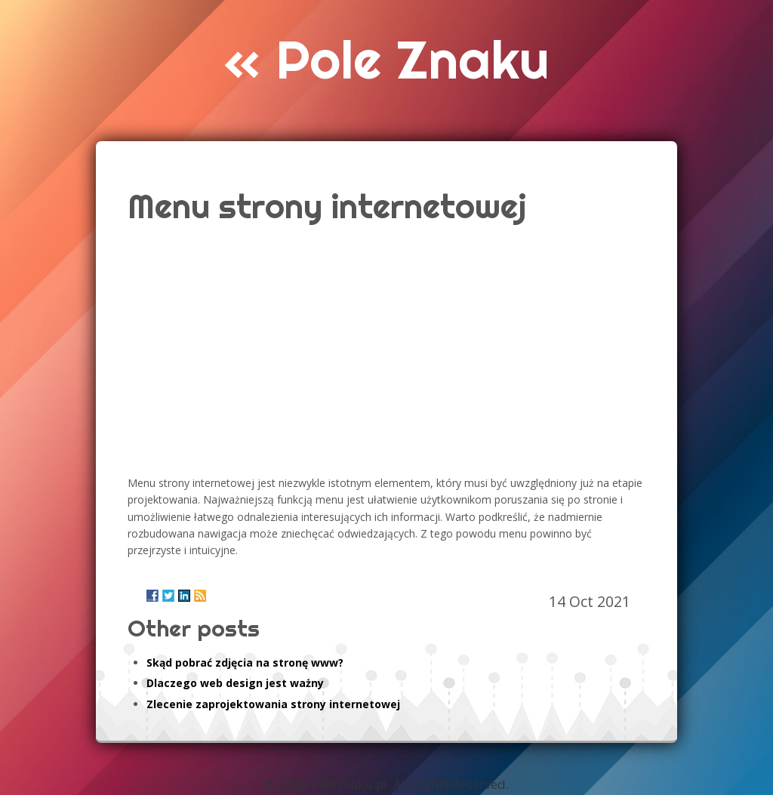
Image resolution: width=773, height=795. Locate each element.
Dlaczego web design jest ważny (235, 683)
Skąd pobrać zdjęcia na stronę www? (244, 662)
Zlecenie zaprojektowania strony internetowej (273, 704)
